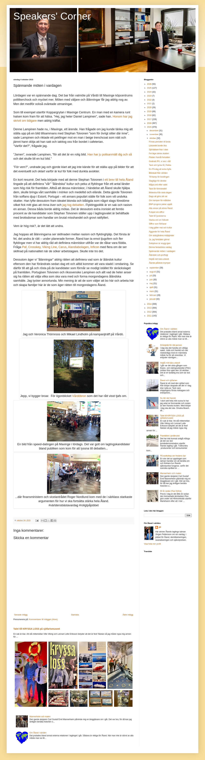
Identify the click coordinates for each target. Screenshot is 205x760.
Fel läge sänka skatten (159, 153)
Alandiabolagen (78, 247)
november (154, 134)
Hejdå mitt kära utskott (159, 259)
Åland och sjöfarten (168, 380)
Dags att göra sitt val (158, 196)
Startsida (75, 615)
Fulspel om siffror (156, 212)
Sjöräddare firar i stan (158, 149)
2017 (149, 119)
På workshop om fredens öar (173, 456)
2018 (149, 115)
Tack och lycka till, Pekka (160, 165)
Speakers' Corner (52, 16)
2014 (149, 304)
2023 (149, 96)
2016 (149, 123)
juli (150, 275)
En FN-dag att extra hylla (160, 169)
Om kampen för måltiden (160, 200)
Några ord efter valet (158, 185)
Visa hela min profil (152, 544)
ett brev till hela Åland (119, 179)
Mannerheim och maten (40, 716)
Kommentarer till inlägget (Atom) (43, 619)
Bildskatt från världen (158, 173)
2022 (149, 100)
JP (160, 527)
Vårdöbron (79, 396)
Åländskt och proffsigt (158, 255)
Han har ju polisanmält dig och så (109, 154)
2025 (149, 88)
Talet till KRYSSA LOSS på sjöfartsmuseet (36, 628)
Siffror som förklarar (157, 224)
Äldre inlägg (128, 615)
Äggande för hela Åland (159, 231)
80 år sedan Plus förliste (171, 491)
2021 (149, 103)
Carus (63, 247)
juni (151, 279)
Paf (24, 247)
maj (151, 283)
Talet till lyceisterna (157, 216)
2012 (149, 312)
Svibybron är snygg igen (159, 243)
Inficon (94, 247)
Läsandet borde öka (158, 145)
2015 (149, 127)
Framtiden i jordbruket (170, 436)
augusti (152, 272)
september (154, 268)
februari (153, 295)
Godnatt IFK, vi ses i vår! (160, 161)
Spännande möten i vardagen (162, 251)
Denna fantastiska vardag (160, 247)
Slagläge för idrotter (157, 181)
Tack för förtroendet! (158, 189)
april (151, 287)
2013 (149, 308)
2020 (149, 107)
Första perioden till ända (159, 142)
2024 (149, 92)
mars (151, 291)
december (154, 130)
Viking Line (49, 247)
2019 (149, 111)
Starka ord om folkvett (158, 220)
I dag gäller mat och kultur (160, 227)
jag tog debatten (73, 205)
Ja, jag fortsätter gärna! (159, 239)
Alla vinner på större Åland (160, 208)
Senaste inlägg (20, 615)
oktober (153, 138)
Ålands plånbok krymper (159, 263)
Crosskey (34, 247)
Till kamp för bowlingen (159, 177)
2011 (149, 316)
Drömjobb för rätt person (171, 345)
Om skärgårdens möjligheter (161, 235)
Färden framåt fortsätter (159, 157)
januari (152, 299)
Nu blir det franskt (168, 398)
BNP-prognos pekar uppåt (160, 204)
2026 (149, 84)
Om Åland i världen (38, 733)
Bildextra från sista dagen (160, 192)
